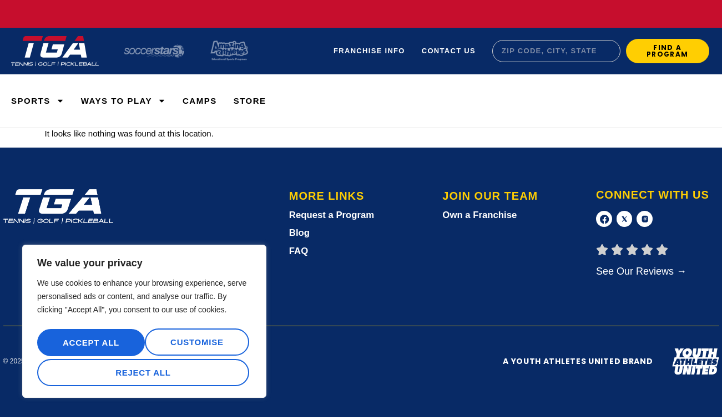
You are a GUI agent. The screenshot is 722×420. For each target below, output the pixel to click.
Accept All (144, 372)
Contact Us (449, 50)
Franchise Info (369, 50)
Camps (200, 100)
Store (250, 100)
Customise (88, 345)
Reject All (195, 345)
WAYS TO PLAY (123, 100)
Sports (37, 100)
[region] (144, 324)
